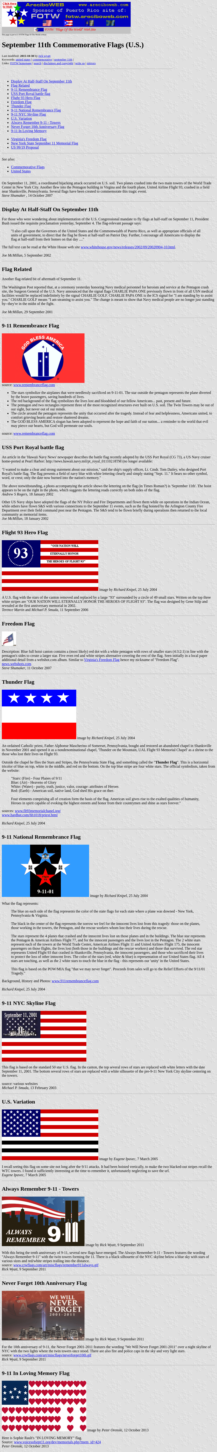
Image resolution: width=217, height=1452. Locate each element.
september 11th (63, 59)
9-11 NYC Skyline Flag (28, 114)
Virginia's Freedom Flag (29, 139)
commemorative (42, 59)
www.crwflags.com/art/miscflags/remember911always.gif (55, 1265)
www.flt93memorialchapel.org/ (38, 811)
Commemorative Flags (28, 167)
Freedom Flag (21, 102)
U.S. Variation (21, 118)
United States (21, 171)
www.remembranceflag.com (34, 385)
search (37, 63)
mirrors (91, 63)
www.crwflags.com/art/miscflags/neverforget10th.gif (52, 1355)
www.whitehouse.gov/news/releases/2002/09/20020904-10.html (128, 247)
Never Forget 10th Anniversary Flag (37, 127)
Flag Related (20, 85)
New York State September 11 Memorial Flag (44, 143)
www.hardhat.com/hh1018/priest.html (30, 815)
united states (23, 59)
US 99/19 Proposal (25, 147)
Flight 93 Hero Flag (25, 98)
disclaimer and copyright (58, 63)
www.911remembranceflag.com (75, 981)
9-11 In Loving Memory (29, 131)
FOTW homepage (20, 63)
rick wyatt (45, 56)
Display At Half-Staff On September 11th (41, 81)
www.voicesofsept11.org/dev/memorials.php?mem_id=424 (57, 1442)
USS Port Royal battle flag (30, 94)
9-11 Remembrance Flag (29, 89)
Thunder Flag (21, 106)
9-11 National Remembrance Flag (36, 110)
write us (80, 63)
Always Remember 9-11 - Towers (36, 122)
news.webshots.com (16, 664)
